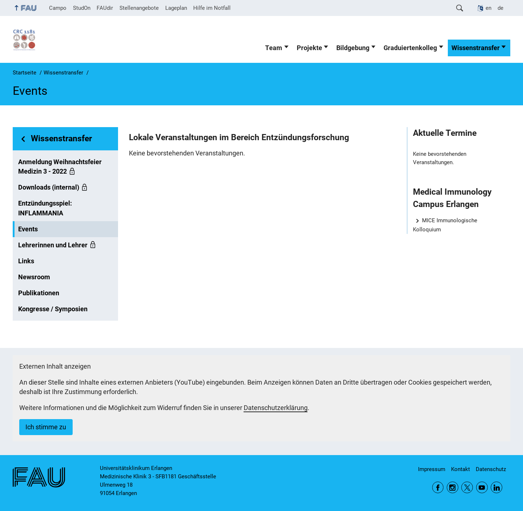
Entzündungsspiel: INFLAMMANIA (45, 208)
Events (28, 229)
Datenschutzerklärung (276, 407)
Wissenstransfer (475, 48)
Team (273, 48)
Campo (57, 8)
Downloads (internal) (48, 187)
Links (26, 261)
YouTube (482, 487)
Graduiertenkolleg (410, 48)
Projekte (309, 48)
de (500, 8)
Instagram (452, 487)
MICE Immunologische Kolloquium (445, 225)
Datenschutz (491, 469)
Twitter (467, 487)
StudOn (81, 8)
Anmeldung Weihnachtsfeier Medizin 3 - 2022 (60, 166)
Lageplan (176, 8)
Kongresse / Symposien (53, 309)
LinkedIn (496, 487)
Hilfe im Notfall (212, 8)
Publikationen (38, 293)
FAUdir (105, 8)
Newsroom (34, 277)
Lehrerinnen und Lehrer (53, 245)
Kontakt (460, 469)
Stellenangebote (139, 8)
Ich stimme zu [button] (45, 427)
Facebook (438, 487)
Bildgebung (352, 48)
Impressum (431, 469)
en (488, 8)
